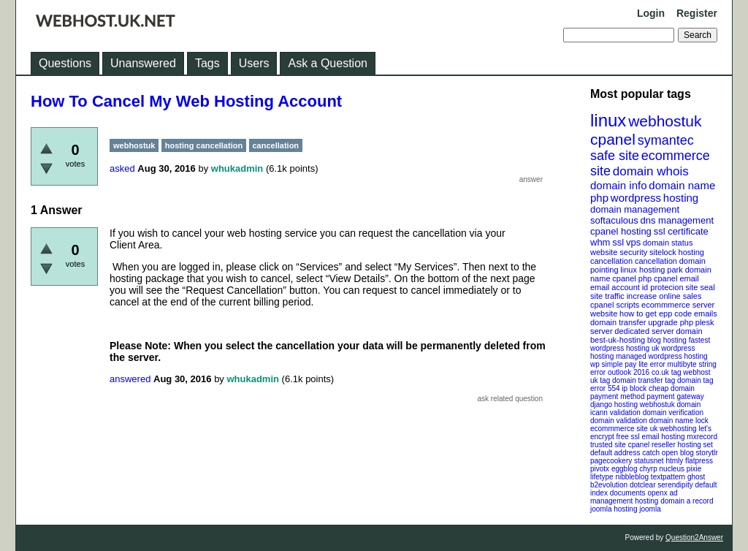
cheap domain (672, 388)
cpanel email (676, 278)
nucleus (672, 469)
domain (689, 331)
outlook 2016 (628, 372)
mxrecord (702, 437)
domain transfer (618, 322)
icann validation (615, 412)
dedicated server (643, 331)
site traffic (607, 296)
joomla (649, 509)
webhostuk (664, 121)
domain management (634, 209)
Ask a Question (327, 63)
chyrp (648, 469)
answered (130, 378)
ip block (634, 388)
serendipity (674, 485)
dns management (677, 220)
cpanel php (632, 278)
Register (696, 13)
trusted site (608, 445)
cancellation (656, 260)
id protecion (663, 287)
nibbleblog (632, 477)
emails (705, 313)
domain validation (618, 421)
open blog (678, 453)
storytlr (707, 453)
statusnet (649, 461)
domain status (667, 242)
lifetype (602, 477)
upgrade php (670, 322)
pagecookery (611, 461)
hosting (680, 197)
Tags (207, 63)
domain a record (686, 501)
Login (651, 13)
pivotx (599, 469)
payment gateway (674, 396)
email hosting (663, 437)
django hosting (614, 404)
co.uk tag (667, 372)
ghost (696, 477)
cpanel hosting (621, 231)
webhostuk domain (670, 404)
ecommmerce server (677, 304)
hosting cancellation (204, 145)
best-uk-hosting (617, 339)
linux (608, 120)
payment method (617, 396)
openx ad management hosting (634, 497)
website (603, 313)
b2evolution (608, 485)
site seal (699, 287)
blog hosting (667, 340)
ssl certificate (681, 231)
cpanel (613, 139)
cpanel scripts (614, 304)
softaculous (614, 220)
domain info (618, 185)
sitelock (662, 252)
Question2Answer (694, 537)
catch (651, 453)
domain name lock (679, 421)
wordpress (636, 197)
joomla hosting (613, 509)
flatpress (699, 461)
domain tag (695, 380)
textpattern (668, 477)
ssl (618, 242)
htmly (674, 461)
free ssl (628, 437)
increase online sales (664, 296)
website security (618, 252)
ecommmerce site (619, 429)
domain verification (673, 412)
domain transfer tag (643, 380)
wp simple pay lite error (627, 364)
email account (615, 287)
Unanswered (143, 63)
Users (254, 63)
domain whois (651, 171)
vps (633, 242)
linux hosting (642, 269)
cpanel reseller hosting (664, 445)
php (599, 197)
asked (122, 168)
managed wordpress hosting (662, 356)
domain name (682, 185)
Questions (65, 63)
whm (600, 242)
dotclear (643, 485)
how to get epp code (655, 313)
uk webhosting (673, 429)
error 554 (605, 388)
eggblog (624, 469)
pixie (694, 469)
